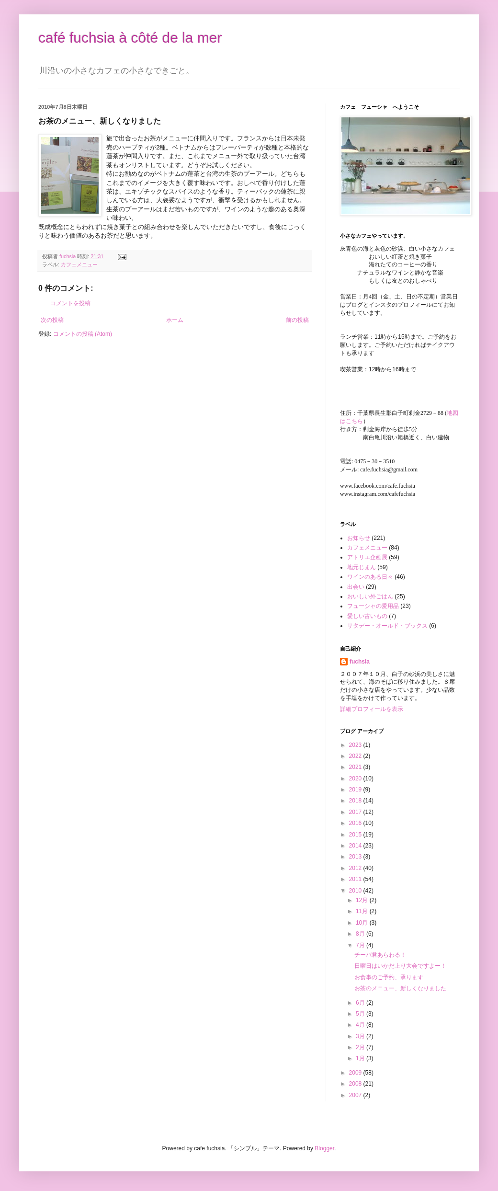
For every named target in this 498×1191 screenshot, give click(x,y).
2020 (356, 778)
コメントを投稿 (70, 303)
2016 (356, 823)
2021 (356, 767)
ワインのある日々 (370, 576)
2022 (356, 756)
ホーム (174, 320)
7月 (361, 945)
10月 (363, 922)
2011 (356, 879)
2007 (356, 1095)
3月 (361, 1036)
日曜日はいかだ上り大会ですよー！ (400, 965)
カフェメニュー (79, 264)
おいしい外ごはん (370, 596)
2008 (356, 1083)
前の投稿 (297, 320)
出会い (355, 587)
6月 (361, 1002)
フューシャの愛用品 (373, 606)
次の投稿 (52, 320)
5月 (361, 1013)
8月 (361, 933)
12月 (363, 900)
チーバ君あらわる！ (380, 954)
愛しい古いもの (367, 616)
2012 (356, 868)
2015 (356, 834)
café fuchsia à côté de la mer (130, 38)
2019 (356, 789)
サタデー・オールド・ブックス (387, 625)
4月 (361, 1024)
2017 (356, 812)
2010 (356, 890)
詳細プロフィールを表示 (371, 709)
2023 (356, 745)
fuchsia (360, 661)
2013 (356, 856)
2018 (356, 800)
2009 (356, 1072)
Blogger (324, 1148)
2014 (356, 845)
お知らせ (358, 538)
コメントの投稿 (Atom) (82, 334)
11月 (363, 911)
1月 (361, 1058)
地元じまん (361, 567)
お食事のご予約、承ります (388, 977)
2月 (361, 1047)
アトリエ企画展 (367, 557)
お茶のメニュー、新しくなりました (400, 988)
